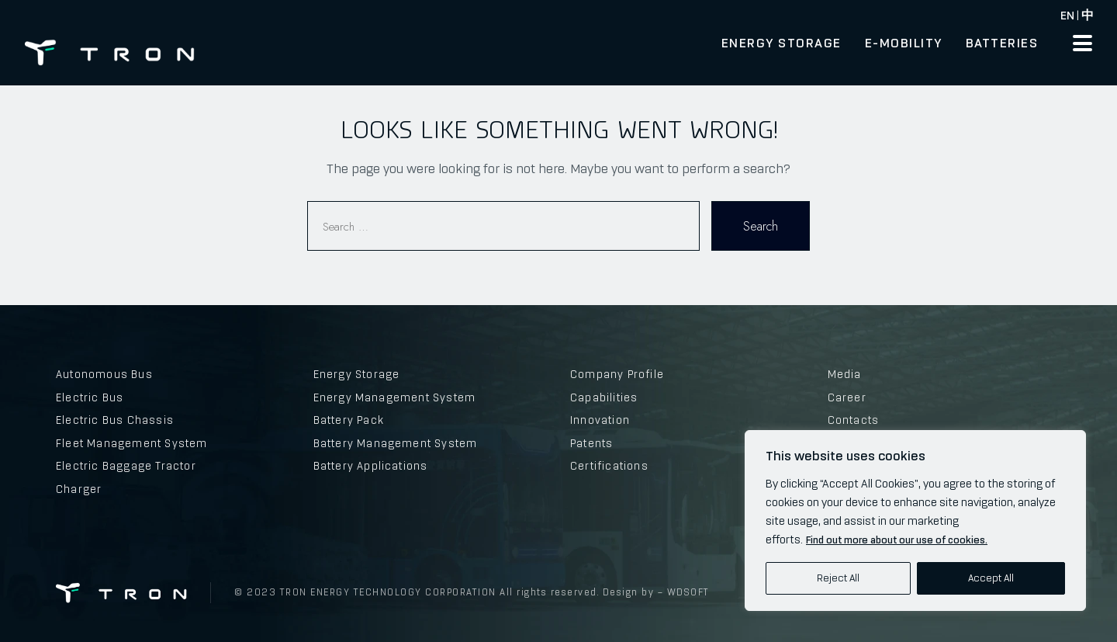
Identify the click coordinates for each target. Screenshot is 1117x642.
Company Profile (617, 374)
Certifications (609, 466)
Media (845, 374)
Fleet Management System (132, 443)
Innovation (600, 420)
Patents (591, 443)
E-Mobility (903, 42)
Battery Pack (348, 420)
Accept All (991, 578)
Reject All (838, 578)
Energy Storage (781, 42)
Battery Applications (370, 466)
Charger (79, 489)
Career (847, 397)
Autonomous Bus (104, 374)
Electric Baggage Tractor (126, 466)
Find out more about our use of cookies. (896, 540)
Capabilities (604, 397)
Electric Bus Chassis (115, 420)
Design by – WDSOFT (654, 592)
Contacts (854, 420)
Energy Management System (394, 397)
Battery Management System (395, 443)
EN (1067, 15)
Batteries (1002, 42)
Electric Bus (89, 397)
